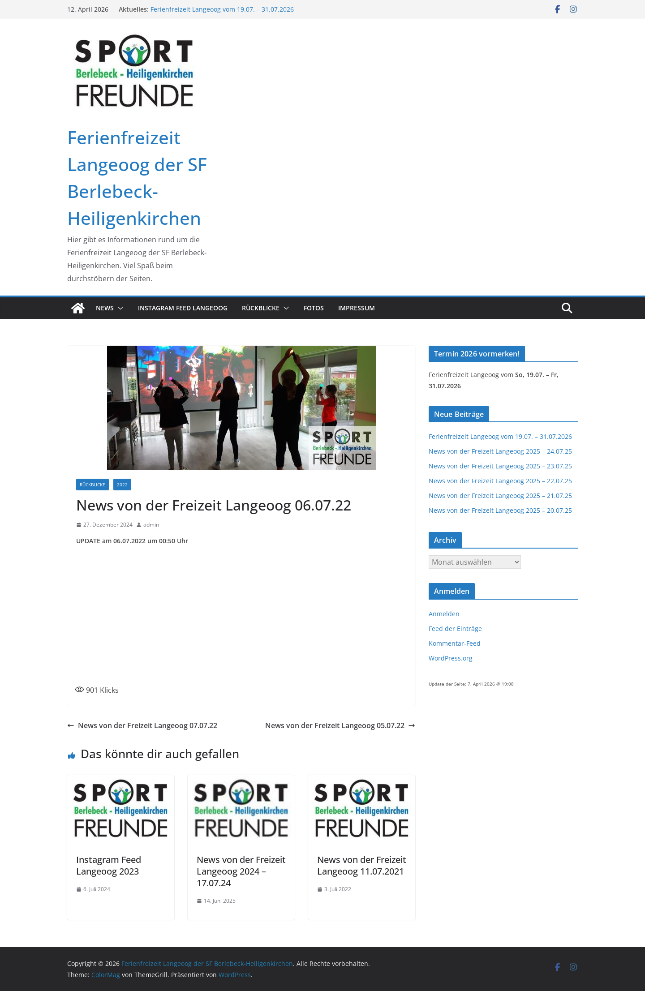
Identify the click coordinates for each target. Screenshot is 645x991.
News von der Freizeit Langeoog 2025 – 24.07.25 (500, 451)
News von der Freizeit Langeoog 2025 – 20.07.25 (500, 510)
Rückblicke (261, 308)
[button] (119, 308)
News (105, 308)
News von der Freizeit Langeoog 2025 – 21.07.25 (500, 495)
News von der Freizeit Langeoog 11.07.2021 (361, 865)
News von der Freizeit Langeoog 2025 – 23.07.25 (500, 466)
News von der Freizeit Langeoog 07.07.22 (142, 725)
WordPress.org (451, 658)
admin (151, 524)
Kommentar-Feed (455, 643)
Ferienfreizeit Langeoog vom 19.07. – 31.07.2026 (222, 9)
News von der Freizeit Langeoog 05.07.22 (340, 725)
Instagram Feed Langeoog (183, 308)
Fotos (314, 308)
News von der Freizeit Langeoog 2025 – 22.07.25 (500, 480)
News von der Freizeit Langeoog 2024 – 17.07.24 (241, 871)
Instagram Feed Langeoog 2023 (108, 865)
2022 (122, 484)
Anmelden (444, 613)
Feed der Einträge (455, 628)
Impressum (356, 308)
